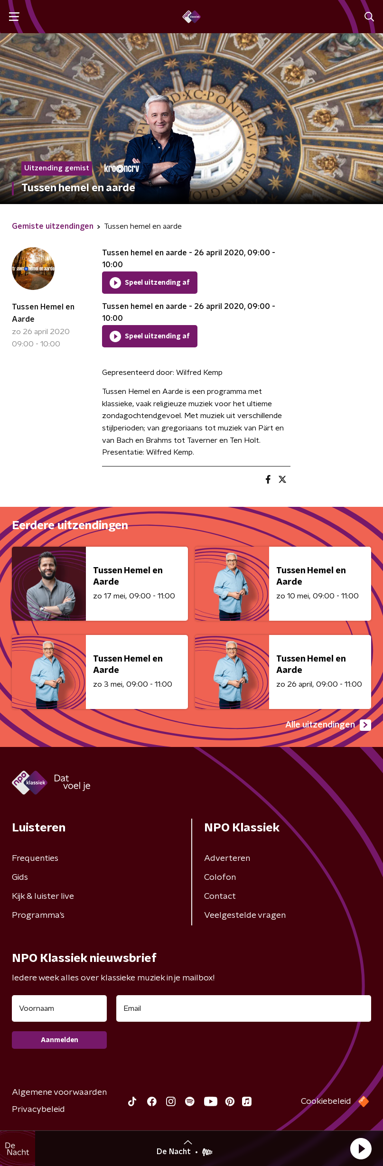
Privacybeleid (38, 1109)
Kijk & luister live (43, 896)
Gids (20, 877)
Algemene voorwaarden (59, 1092)
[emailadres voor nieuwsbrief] (243, 1008)
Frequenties (35, 858)
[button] (361, 1148)
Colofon (220, 877)
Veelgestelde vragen (245, 915)
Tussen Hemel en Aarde (43, 313)
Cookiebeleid (326, 1101)
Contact (220, 896)
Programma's (38, 915)
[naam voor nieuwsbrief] (59, 1008)
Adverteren (227, 858)
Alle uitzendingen (328, 725)
